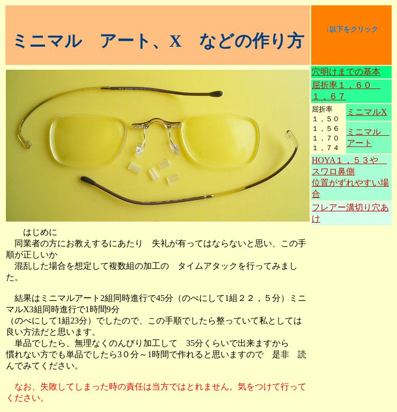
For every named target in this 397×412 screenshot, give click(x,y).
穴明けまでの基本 (346, 71)
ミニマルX (367, 111)
